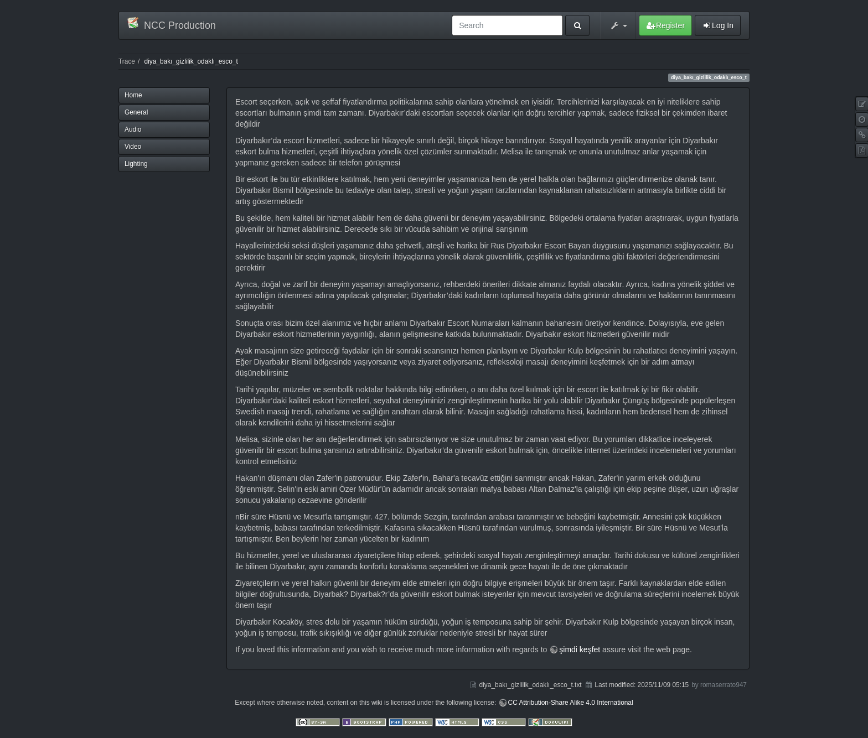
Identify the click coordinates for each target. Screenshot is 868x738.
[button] (618, 25)
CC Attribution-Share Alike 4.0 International (570, 702)
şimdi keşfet (579, 649)
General (136, 112)
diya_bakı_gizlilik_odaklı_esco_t (191, 61)
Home (133, 95)
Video (133, 146)
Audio (133, 129)
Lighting (136, 164)
